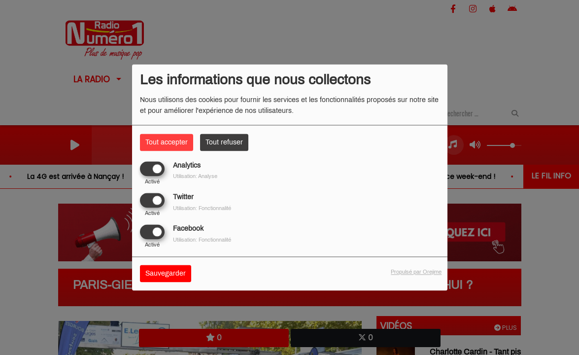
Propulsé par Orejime (416, 272)
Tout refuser (224, 142)
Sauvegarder (165, 274)
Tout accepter (166, 142)
